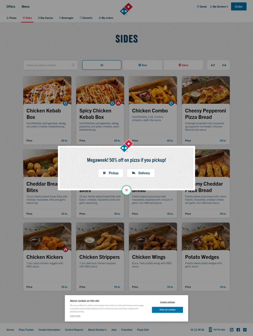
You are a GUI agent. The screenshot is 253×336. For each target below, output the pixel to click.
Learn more (75, 315)
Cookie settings (167, 302)
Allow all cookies (167, 310)
